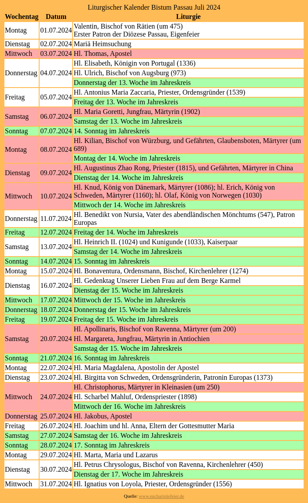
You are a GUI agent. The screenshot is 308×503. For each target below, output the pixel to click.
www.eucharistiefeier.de (161, 496)
